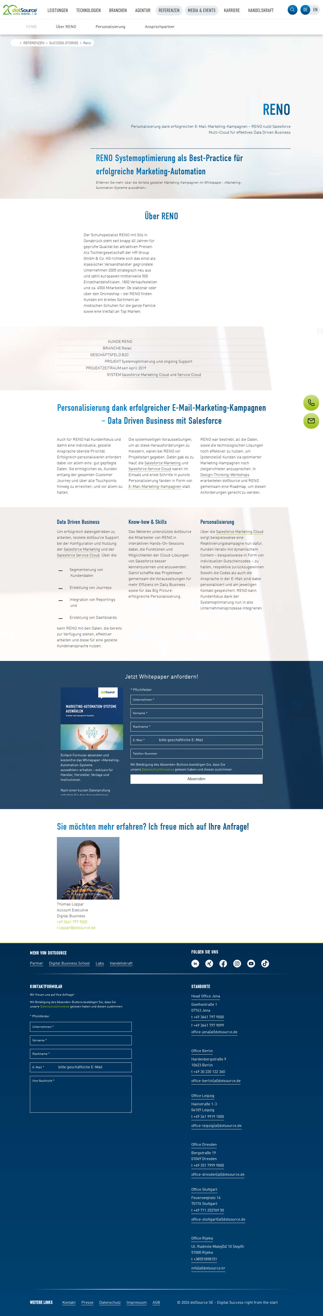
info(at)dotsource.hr (208, 1268)
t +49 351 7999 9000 (207, 1166)
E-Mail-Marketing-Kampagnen (155, 487)
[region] (161, 27)
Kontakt (69, 1303)
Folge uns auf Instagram (237, 964)
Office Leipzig (202, 1096)
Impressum (137, 1303)
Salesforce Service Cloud (150, 469)
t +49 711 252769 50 (207, 1211)
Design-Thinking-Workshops (224, 475)
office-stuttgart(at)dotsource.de (218, 1220)
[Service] (310, 430)
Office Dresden (204, 1145)
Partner (36, 964)
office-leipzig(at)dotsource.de (216, 1126)
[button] (292, 10)
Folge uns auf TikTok (265, 964)
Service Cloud (189, 375)
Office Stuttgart (204, 1190)
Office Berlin (202, 1051)
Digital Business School (69, 964)
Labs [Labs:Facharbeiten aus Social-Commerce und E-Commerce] (100, 964)
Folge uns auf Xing (209, 964)
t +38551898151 (204, 1259)
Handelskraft (121, 964)
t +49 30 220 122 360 (208, 1072)
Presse (87, 1303)
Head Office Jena (205, 996)
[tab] (305, 10)
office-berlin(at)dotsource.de (216, 1081)
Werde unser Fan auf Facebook (223, 964)
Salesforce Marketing (162, 463)
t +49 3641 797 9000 (207, 1017)
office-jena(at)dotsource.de (214, 1032)
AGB (156, 1303)
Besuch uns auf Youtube (251, 964)
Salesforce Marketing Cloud (145, 375)
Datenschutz (110, 1303)
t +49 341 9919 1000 (207, 1117)
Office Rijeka (202, 1238)
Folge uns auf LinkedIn (195, 964)
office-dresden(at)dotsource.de (218, 1175)
